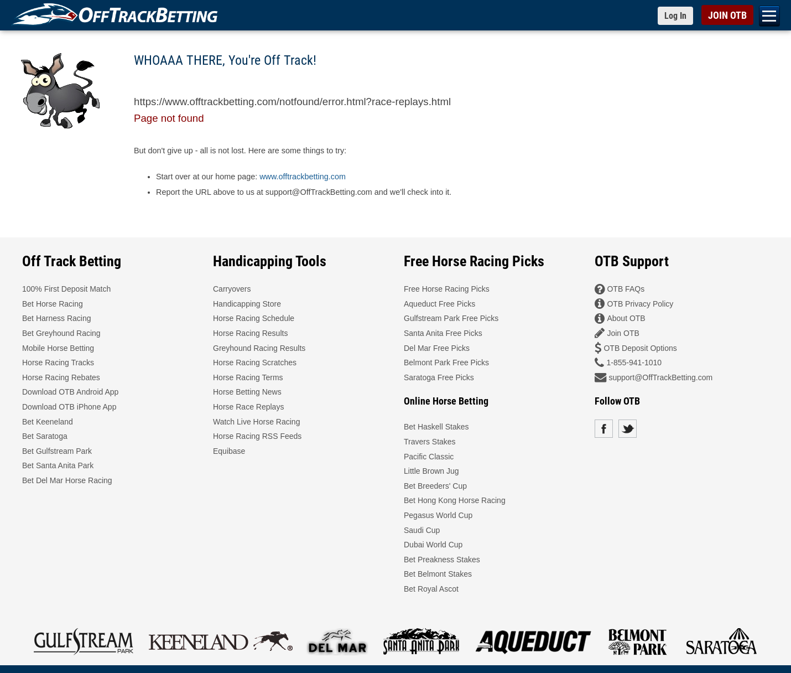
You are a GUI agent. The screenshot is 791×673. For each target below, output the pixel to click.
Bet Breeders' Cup (435, 486)
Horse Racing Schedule (253, 318)
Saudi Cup (422, 530)
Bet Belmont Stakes (438, 574)
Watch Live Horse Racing (256, 421)
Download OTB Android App (70, 391)
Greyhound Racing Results (259, 348)
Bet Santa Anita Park (57, 465)
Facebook (604, 429)
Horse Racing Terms (248, 377)
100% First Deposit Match (66, 288)
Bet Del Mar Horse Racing (67, 480)
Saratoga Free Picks (439, 377)
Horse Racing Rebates (61, 377)
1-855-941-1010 (634, 362)
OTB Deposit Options (639, 348)
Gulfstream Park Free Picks (451, 318)
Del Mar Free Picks (437, 348)
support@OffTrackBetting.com (660, 377)
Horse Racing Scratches (254, 362)
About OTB (626, 318)
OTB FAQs (625, 288)
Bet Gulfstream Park (57, 451)
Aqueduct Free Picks (439, 303)
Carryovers (232, 288)
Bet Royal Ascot (431, 588)
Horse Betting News (247, 391)
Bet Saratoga (44, 436)
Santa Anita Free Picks (443, 333)
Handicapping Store (247, 303)
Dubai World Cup (433, 544)
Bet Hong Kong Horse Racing (455, 500)
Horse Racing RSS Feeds (257, 436)
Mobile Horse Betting (58, 348)
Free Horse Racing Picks (447, 288)
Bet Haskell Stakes (436, 426)
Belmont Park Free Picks (446, 362)
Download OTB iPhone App (69, 406)
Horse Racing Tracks (58, 362)
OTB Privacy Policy (640, 303)
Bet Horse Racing (52, 303)
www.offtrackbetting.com (302, 176)
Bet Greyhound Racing (61, 333)
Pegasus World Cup (438, 515)
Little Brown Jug (431, 471)
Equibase (229, 451)
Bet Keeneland (47, 421)
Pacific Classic (429, 456)
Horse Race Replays (248, 406)
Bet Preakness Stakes (442, 559)
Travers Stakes (430, 441)
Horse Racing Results (250, 333)
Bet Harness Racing (56, 318)
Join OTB (623, 333)
